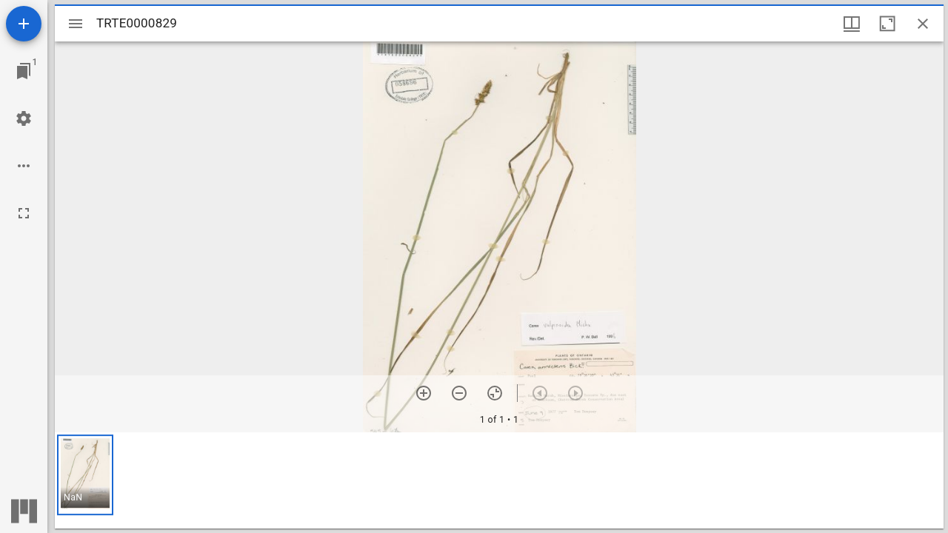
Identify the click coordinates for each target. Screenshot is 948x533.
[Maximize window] (887, 23)
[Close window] (923, 23)
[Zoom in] (423, 393)
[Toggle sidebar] (75, 23)
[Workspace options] (23, 166)
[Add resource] (23, 23)
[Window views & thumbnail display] (851, 23)
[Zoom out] (459, 393)
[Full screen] (23, 213)
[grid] (499, 480)
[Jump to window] (23, 71)
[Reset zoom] (495, 393)
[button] (85, 475)
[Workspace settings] (23, 118)
